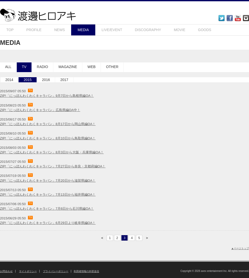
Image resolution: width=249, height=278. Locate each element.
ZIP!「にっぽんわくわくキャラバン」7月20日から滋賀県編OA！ (48, 180)
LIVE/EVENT (112, 30)
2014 (9, 80)
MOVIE (179, 30)
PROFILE (34, 30)
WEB (91, 67)
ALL (8, 67)
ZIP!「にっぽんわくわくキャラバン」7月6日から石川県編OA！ (47, 208)
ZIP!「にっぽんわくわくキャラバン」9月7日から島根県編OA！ (47, 96)
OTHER (112, 67)
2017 (64, 80)
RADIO (42, 67)
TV (24, 67)
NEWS (59, 30)
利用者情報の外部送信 (86, 271)
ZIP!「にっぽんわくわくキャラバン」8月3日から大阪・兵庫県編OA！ (52, 152)
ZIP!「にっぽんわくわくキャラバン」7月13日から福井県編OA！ (48, 194)
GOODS (204, 30)
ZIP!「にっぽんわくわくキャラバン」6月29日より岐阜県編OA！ (48, 223)
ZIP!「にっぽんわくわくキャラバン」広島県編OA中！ (40, 110)
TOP (10, 30)
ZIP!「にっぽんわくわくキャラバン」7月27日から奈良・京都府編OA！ (52, 166)
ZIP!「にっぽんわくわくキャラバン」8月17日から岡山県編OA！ (48, 124)
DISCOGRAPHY (148, 30)
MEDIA (83, 30)
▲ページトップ (240, 248)
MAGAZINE (67, 67)
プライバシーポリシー (55, 271)
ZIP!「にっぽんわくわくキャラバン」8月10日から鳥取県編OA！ (48, 138)
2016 (46, 80)
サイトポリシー (28, 271)
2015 (28, 80)
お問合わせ (6, 271)
